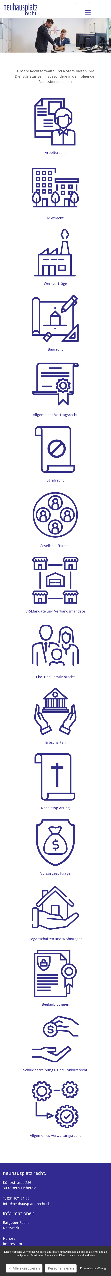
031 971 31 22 (18, 1198)
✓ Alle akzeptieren (24, 1268)
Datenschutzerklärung (93, 1268)
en (88, 3)
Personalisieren (61, 1268)
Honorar (10, 1238)
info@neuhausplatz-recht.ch (26, 1203)
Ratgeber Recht (16, 1222)
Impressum (12, 1243)
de (78, 3)
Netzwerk (11, 1227)
